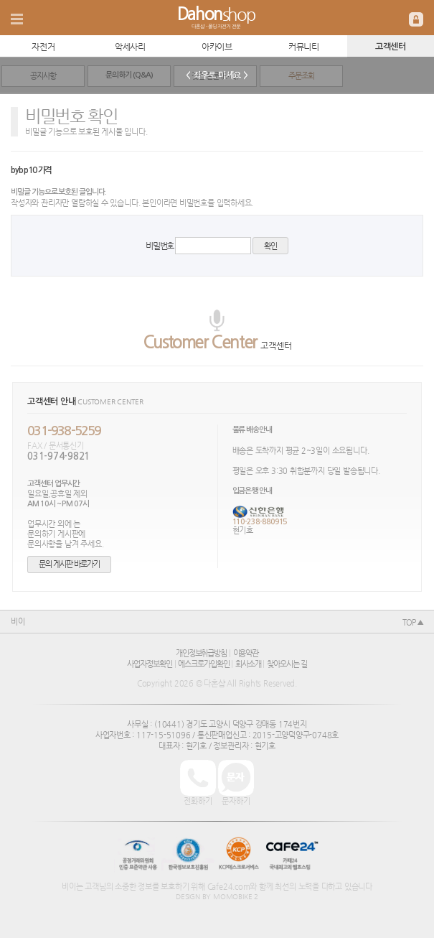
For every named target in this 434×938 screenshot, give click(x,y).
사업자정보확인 (149, 663)
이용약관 (246, 653)
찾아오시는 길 (286, 663)
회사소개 (248, 663)
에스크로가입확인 (203, 663)
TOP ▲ (412, 622)
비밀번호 (160, 246)
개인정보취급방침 (201, 653)
